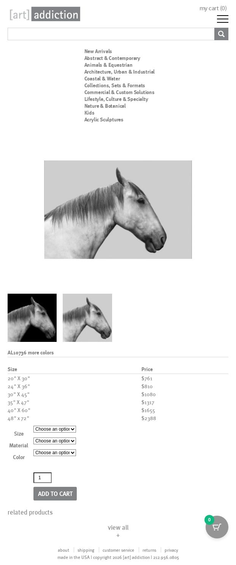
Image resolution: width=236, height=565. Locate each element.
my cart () (213, 8)
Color (19, 457)
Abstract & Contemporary (112, 58)
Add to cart (55, 493)
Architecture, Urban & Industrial (119, 72)
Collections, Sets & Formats (115, 85)
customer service (118, 549)
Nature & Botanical (105, 106)
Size (19, 433)
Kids (89, 113)
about (63, 549)
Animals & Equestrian (108, 65)
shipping (86, 549)
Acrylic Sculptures (104, 119)
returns (149, 549)
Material (18, 445)
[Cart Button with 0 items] (217, 527)
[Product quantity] (42, 477)
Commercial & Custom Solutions (119, 92)
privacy (171, 549)
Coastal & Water (102, 79)
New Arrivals (98, 51)
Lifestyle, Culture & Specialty (116, 99)
